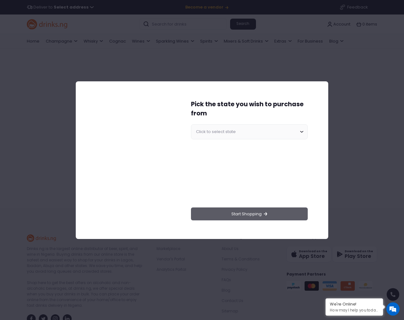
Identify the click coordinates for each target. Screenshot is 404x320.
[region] (131, 160)
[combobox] (249, 132)
